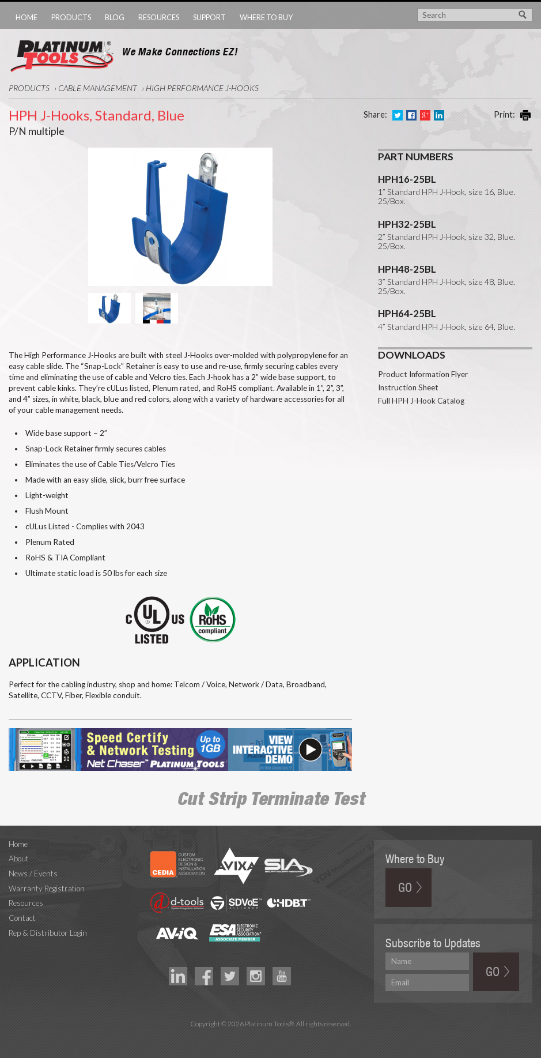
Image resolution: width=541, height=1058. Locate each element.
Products (71, 17)
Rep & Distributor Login (48, 932)
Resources (158, 17)
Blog (114, 17)
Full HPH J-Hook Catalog (421, 363)
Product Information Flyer (423, 337)
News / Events (33, 873)
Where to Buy (266, 17)
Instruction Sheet (408, 350)
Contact (22, 918)
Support (209, 17)
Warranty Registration (47, 888)
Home (26, 17)
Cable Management (97, 88)
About (19, 858)
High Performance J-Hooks (202, 88)
